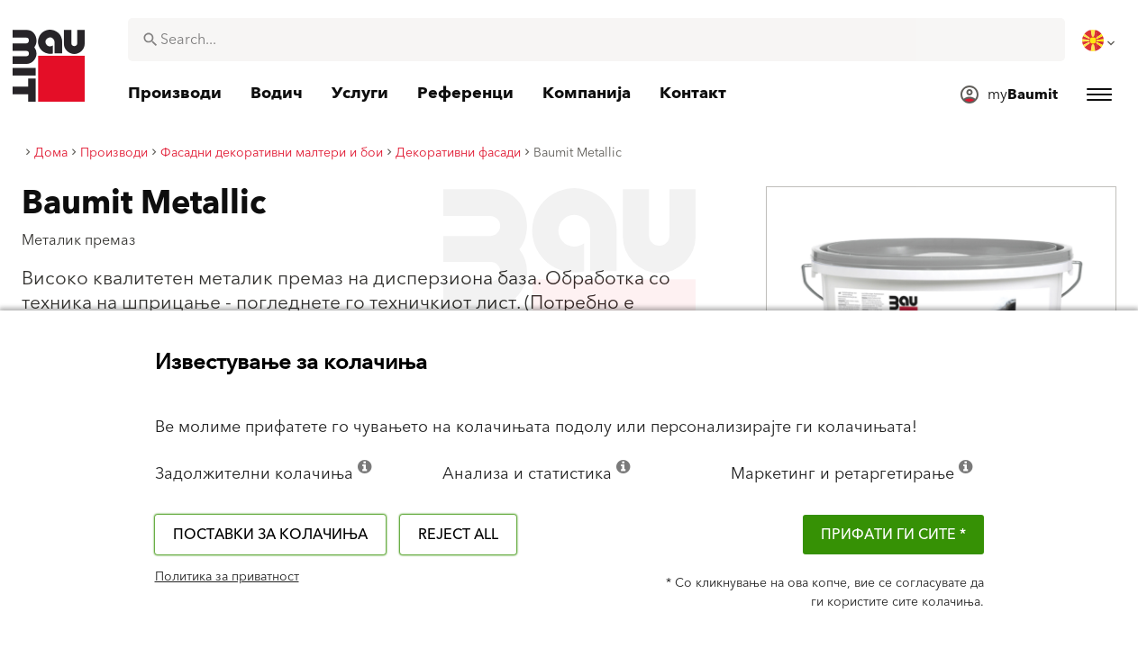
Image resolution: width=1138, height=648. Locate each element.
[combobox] (596, 39)
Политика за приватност (227, 577)
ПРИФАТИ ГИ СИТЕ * (893, 534)
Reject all (458, 534)
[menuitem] (1100, 40)
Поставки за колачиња (270, 534)
